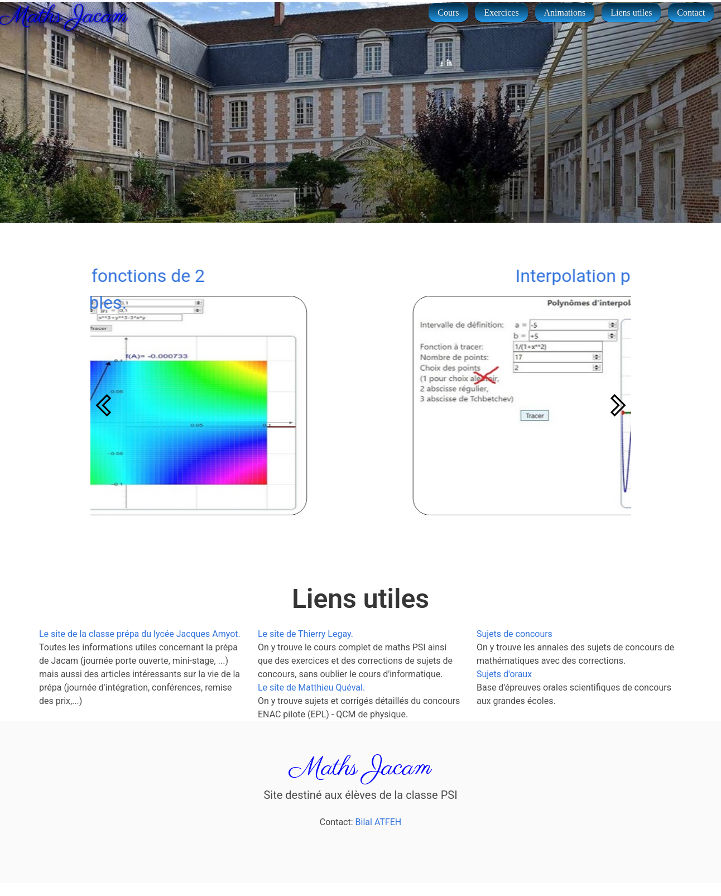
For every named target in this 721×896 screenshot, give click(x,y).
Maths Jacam (61, 17)
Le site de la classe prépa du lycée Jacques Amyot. (140, 634)
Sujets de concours (514, 634)
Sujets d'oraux (504, 674)
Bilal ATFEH (378, 822)
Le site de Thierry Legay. (305, 634)
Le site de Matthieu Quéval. (311, 687)
